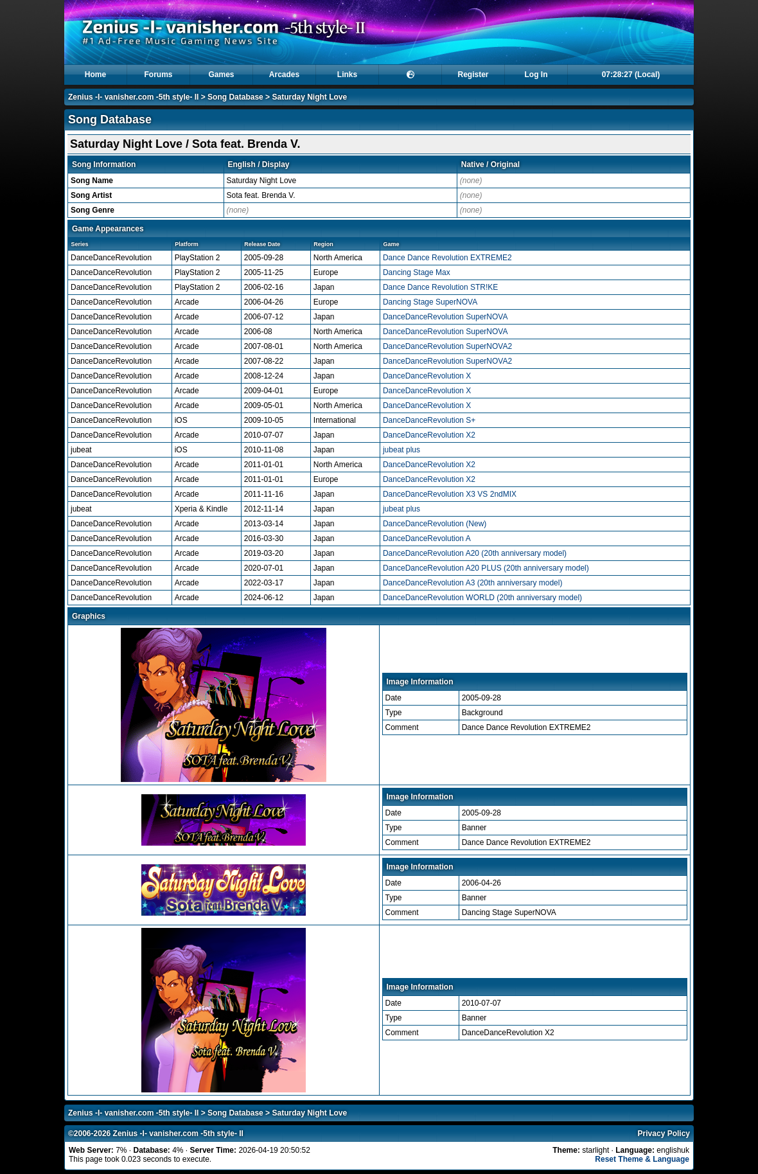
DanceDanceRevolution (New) (434, 523)
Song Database (235, 97)
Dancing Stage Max (416, 272)
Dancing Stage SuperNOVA (430, 302)
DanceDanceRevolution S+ (429, 420)
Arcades (284, 74)
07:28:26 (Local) (631, 74)
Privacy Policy (664, 1133)
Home (95, 74)
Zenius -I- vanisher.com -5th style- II (133, 97)
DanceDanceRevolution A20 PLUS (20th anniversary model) (486, 568)
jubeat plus (401, 449)
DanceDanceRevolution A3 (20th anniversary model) (473, 582)
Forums (158, 74)
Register (472, 74)
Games (221, 74)
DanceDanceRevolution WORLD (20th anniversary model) (482, 597)
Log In (536, 74)
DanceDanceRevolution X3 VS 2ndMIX (449, 494)
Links (347, 74)
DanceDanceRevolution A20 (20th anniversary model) (475, 553)
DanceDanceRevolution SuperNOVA (445, 316)
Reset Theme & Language (642, 1159)
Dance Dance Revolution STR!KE (440, 287)
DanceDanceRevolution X (427, 375)
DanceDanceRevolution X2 (429, 435)
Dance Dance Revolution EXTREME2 (447, 257)
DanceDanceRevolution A (427, 538)
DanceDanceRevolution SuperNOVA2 (447, 346)
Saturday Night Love (309, 97)
